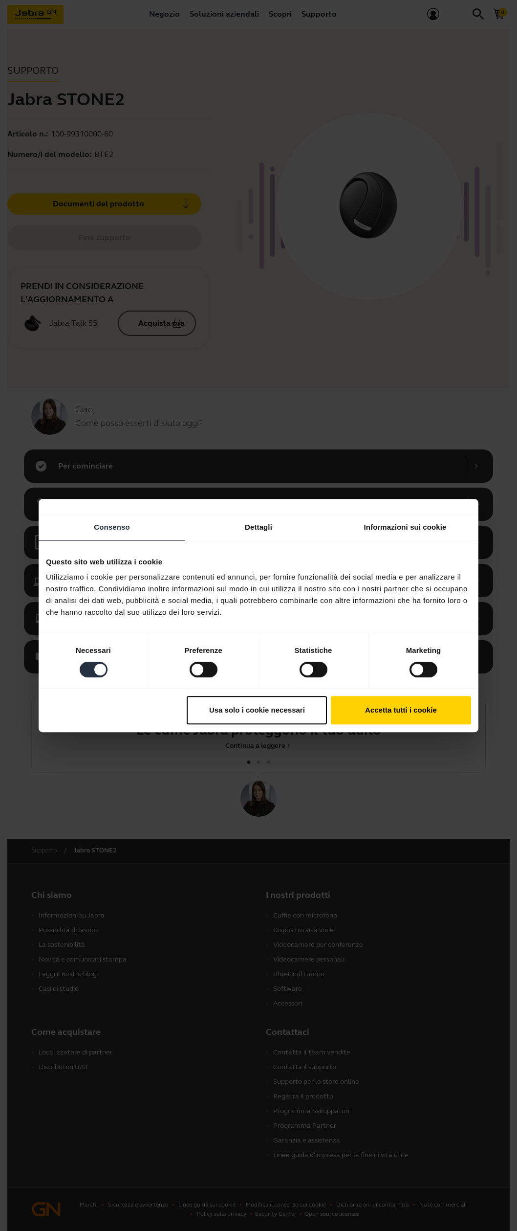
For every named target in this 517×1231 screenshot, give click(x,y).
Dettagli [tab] (258, 527)
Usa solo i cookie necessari (257, 710)
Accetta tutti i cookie (401, 710)
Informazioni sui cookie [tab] (405, 527)
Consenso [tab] (111, 527)
